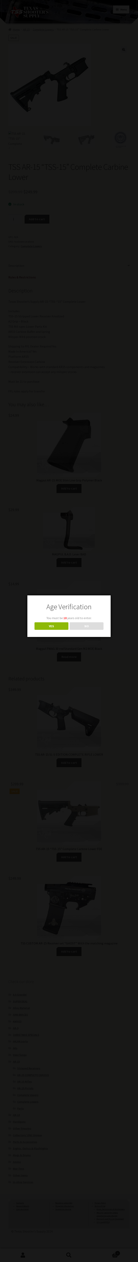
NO (86, 626)
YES (51, 626)
